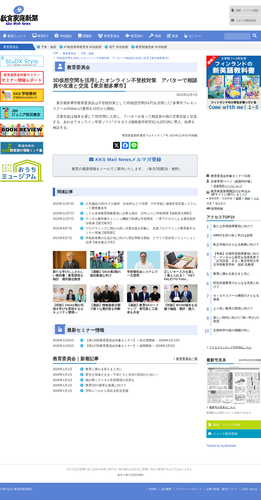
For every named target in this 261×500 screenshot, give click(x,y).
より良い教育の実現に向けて (233, 308)
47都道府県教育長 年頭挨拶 (82, 47)
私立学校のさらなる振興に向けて (236, 244)
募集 (172, 36)
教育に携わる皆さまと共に (231, 273)
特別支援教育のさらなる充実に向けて (236, 284)
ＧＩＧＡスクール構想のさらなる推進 (236, 297)
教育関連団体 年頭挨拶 (151, 47)
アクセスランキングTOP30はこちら (230, 347)
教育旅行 (134, 36)
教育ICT (40, 36)
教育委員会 (109, 36)
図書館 (85, 36)
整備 (155, 36)
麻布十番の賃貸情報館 (130, 474)
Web (247, 198)
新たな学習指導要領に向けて (233, 226)
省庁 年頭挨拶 (118, 47)
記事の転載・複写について (222, 489)
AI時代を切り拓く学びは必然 (233, 235)
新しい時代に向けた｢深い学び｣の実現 (236, 319)
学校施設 (63, 36)
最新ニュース (14, 36)
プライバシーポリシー (189, 489)
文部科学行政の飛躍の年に (231, 330)
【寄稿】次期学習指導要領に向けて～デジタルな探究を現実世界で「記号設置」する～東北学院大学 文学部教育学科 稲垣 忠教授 (237, 259)
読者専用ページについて (228, 185)
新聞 (238, 198)
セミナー (192, 36)
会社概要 (166, 489)
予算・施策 (48, 47)
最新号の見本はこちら (222, 407)
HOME (153, 489)
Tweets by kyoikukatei (221, 445)
